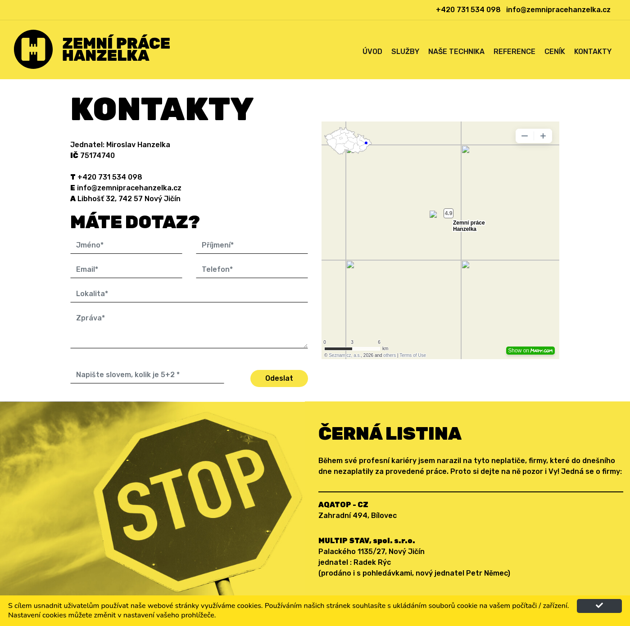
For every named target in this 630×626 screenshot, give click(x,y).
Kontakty (593, 51)
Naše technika (456, 51)
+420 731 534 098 (468, 9)
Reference (514, 51)
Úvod (372, 51)
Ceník (554, 51)
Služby (405, 51)
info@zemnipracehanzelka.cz (558, 9)
